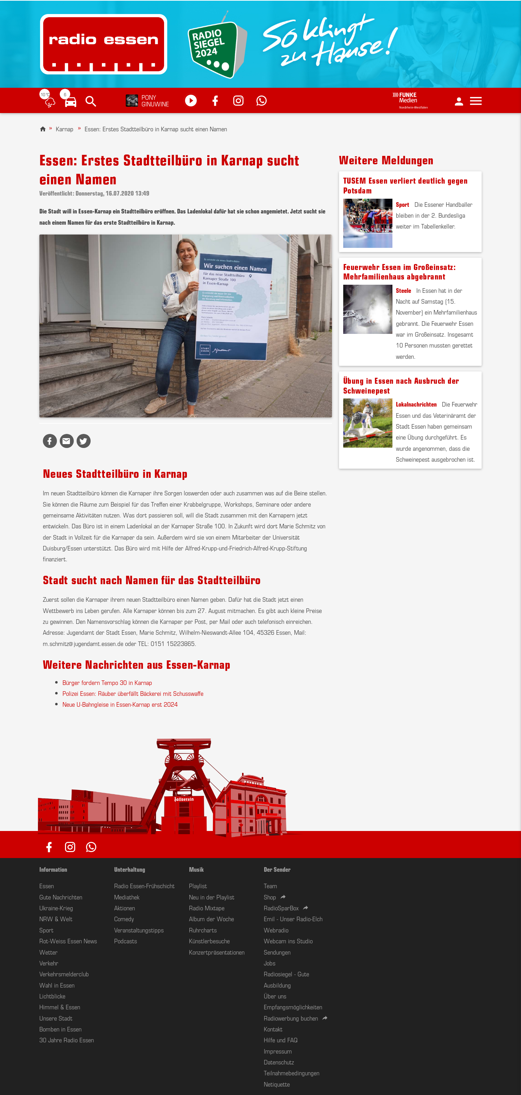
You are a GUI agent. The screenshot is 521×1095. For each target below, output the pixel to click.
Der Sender (277, 868)
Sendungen (277, 951)
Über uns (275, 995)
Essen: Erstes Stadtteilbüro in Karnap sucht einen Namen (156, 128)
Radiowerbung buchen (291, 1017)
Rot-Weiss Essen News (68, 940)
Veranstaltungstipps (139, 929)
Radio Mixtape (206, 907)
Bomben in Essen (60, 1028)
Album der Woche (211, 918)
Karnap (64, 128)
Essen (46, 885)
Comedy (124, 918)
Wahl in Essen (56, 984)
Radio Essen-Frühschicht (144, 885)
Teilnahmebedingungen (291, 1072)
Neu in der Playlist (211, 896)
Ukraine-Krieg (56, 907)
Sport (402, 204)
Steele (403, 290)
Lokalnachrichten (416, 403)
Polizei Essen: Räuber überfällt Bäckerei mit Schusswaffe (133, 693)
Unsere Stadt (55, 1017)
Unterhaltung (129, 868)
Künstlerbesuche (209, 940)
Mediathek (126, 896)
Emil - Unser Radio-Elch (293, 918)
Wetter (48, 951)
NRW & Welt (55, 918)
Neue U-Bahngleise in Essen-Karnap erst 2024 (120, 703)
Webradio (276, 929)
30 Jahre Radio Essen (66, 1039)
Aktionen (124, 907)
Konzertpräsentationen (217, 951)
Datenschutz (279, 1061)
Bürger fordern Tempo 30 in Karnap (107, 682)
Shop (270, 896)
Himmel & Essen (59, 1006)
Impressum (278, 1050)
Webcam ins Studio (288, 940)
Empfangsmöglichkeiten (293, 1006)
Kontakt (273, 1028)
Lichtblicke (52, 995)
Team (270, 885)
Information (53, 868)
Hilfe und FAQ (281, 1039)
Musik (196, 868)
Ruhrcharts (203, 929)
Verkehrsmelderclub (64, 973)
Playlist (198, 885)
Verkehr (48, 962)
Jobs (269, 962)
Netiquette (277, 1083)
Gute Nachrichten (60, 896)
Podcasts (125, 940)
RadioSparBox (281, 907)
